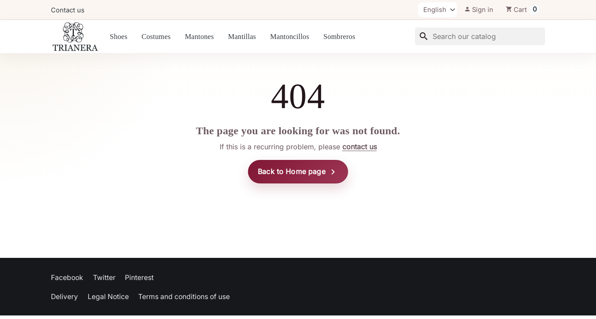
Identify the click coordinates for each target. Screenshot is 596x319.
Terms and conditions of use (184, 296)
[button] (479, 9)
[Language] (437, 9)
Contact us (68, 10)
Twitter (104, 277)
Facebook (67, 277)
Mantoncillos (289, 36)
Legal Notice (108, 296)
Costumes (156, 36)
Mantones (199, 36)
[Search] (480, 36)
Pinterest (139, 277)
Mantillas (242, 36)
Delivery (64, 296)
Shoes (119, 36)
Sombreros (339, 36)
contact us (359, 146)
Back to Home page (298, 172)
